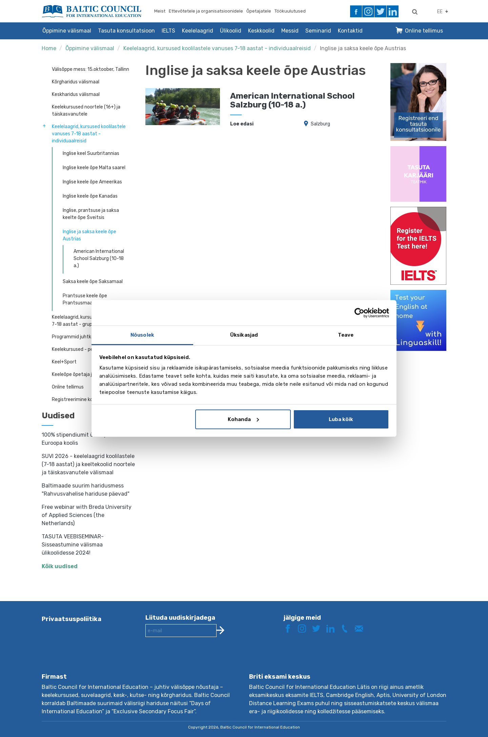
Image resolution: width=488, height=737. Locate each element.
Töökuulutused (290, 11)
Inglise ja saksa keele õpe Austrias (363, 48)
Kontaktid (350, 30)
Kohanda (243, 419)
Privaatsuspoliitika (71, 619)
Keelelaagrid (197, 30)
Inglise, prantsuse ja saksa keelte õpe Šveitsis (91, 213)
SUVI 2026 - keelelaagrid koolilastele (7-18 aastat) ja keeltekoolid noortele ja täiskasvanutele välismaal (88, 464)
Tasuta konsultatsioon (126, 30)
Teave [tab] (346, 335)
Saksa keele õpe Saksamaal (93, 281)
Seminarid (318, 30)
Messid (290, 30)
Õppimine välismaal (66, 30)
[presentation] (196, 660)
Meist (159, 11)
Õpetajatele (258, 11)
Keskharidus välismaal (76, 94)
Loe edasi (241, 124)
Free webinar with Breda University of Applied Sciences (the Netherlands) (86, 515)
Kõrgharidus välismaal (75, 82)
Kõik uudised (60, 566)
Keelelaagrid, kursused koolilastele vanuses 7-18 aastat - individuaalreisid (217, 48)
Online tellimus (424, 30)
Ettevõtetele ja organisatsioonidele (206, 11)
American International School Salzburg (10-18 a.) (99, 258)
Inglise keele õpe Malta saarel (94, 168)
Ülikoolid (230, 30)
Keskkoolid (261, 30)
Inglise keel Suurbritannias (91, 153)
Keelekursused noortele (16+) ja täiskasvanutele (86, 110)
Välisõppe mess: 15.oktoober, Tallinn (90, 69)
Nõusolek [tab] (142, 335)
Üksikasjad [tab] (244, 335)
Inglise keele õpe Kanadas (90, 196)
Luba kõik (341, 419)
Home (49, 48)
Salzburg (320, 124)
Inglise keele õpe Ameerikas (92, 182)
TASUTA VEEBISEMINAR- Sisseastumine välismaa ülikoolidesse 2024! (73, 544)
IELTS (168, 30)
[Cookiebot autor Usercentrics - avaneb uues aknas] (359, 313)
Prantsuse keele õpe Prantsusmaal (85, 299)
